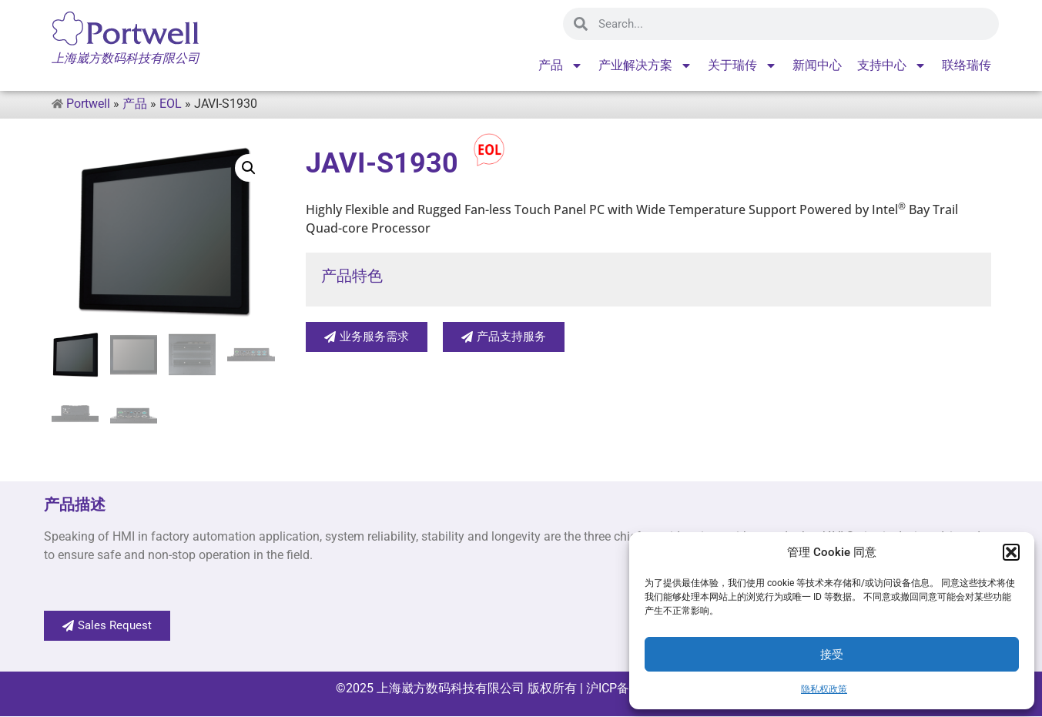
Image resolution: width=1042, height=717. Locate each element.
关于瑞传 (742, 65)
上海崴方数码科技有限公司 (450, 689)
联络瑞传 (966, 65)
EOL (170, 103)
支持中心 (891, 65)
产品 (560, 65)
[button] (1011, 552)
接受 (831, 655)
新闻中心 (817, 65)
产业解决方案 (645, 65)
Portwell (88, 103)
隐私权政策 (824, 689)
